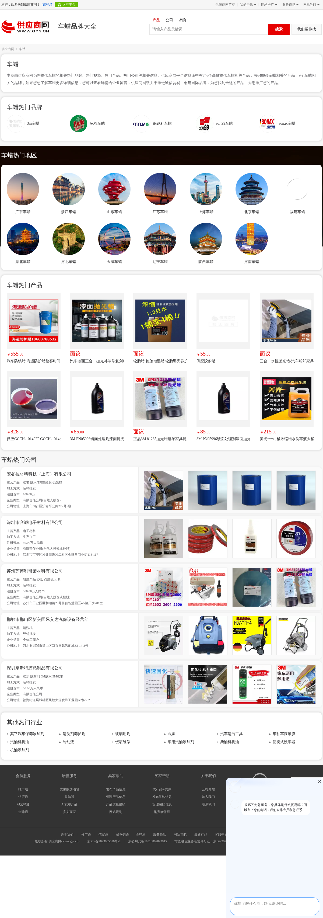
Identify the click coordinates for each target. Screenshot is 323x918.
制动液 (68, 742)
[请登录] (48, 4)
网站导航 (310, 4)
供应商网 (7, 49)
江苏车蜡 (160, 212)
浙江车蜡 (68, 212)
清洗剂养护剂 (74, 734)
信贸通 (23, 797)
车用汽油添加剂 (181, 742)
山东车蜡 (114, 212)
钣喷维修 (122, 742)
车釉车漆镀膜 (284, 734)
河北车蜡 (68, 262)
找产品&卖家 (162, 789)
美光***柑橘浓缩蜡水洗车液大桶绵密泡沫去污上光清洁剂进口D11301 (287, 439)
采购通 (69, 797)
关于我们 (67, 834)
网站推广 (268, 4)
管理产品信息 (115, 797)
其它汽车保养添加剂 (27, 734)
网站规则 (115, 812)
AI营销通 (23, 804)
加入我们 (208, 797)
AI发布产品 (69, 804)
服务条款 (159, 834)
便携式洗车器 (284, 742)
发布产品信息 (115, 789)
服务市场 (289, 4)
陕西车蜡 (205, 262)
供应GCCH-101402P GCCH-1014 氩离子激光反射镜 (34, 439)
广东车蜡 (22, 212)
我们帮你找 (306, 29)
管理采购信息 (162, 804)
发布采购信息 (162, 797)
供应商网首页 (225, 4)
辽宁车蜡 (160, 262)
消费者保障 (162, 812)
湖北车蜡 (22, 262)
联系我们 (208, 804)
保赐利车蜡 (162, 123)
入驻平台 (68, 4)
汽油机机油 (19, 742)
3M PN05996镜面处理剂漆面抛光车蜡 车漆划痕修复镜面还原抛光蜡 (97, 439)
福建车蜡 (297, 212)
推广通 (23, 789)
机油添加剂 (19, 750)
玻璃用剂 (122, 734)
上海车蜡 (205, 212)
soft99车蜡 (224, 123)
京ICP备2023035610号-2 (104, 841)
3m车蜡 (33, 123)
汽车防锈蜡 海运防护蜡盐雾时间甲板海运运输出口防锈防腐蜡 (34, 361)
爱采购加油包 (69, 789)
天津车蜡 (114, 262)
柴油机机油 (229, 742)
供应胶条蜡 (205, 361)
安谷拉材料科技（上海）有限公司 (39, 474)
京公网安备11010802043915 (147, 841)
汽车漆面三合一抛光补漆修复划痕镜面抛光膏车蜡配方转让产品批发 (97, 361)
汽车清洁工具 (231, 734)
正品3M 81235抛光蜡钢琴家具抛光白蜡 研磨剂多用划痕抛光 (160, 439)
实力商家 (69, 812)
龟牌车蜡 (97, 123)
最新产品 (200, 834)
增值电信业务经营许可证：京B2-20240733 (204, 841)
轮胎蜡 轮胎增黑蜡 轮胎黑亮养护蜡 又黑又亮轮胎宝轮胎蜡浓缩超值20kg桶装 (160, 361)
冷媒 (171, 734)
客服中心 (221, 834)
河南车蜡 (251, 262)
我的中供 (247, 4)
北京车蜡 (251, 212)
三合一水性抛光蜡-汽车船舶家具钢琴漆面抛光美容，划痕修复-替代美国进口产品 (287, 361)
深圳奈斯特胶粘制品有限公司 (35, 668)
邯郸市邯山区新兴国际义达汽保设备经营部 (48, 619)
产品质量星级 (115, 804)
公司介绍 (208, 789)
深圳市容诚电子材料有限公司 (35, 522)
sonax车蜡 (287, 123)
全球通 (23, 812)
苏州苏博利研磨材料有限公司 (35, 571)
